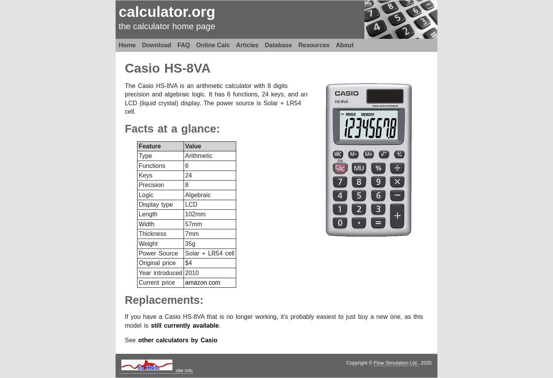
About (345, 45)
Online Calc (213, 45)
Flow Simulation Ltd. (396, 363)
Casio (142, 68)
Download (156, 45)
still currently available (185, 325)
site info (184, 370)
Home (127, 45)
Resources (314, 45)
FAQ (183, 45)
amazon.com (202, 282)
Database (278, 45)
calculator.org (167, 11)
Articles (247, 45)
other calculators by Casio (177, 340)
